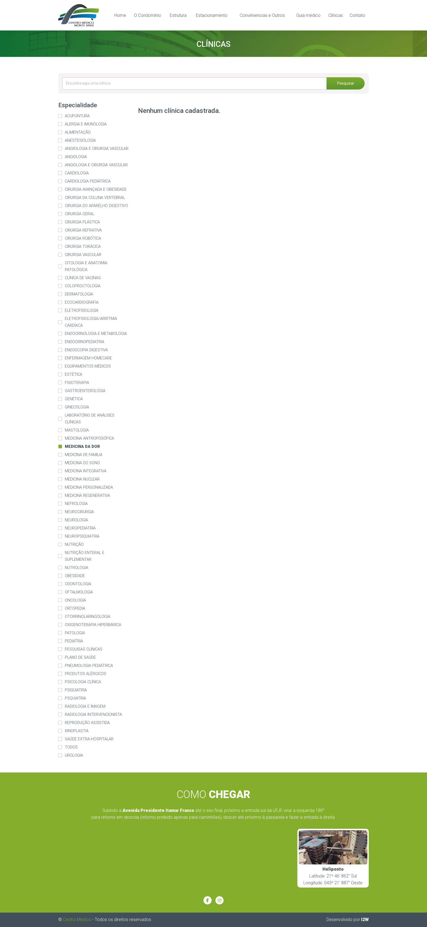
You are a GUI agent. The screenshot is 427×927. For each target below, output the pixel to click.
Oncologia (75, 600)
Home (120, 15)
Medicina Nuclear (82, 479)
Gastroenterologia (85, 391)
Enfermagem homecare (88, 358)
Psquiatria (75, 698)
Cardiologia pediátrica (88, 181)
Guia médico (308, 15)
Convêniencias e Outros (262, 15)
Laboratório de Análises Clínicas (89, 418)
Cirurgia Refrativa (83, 230)
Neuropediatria (80, 528)
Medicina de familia (83, 454)
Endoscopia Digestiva (86, 350)
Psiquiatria (76, 690)
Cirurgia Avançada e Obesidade (96, 189)
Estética (73, 374)
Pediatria (74, 641)
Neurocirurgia (79, 512)
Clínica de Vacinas (83, 278)
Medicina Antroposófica (89, 438)
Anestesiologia (80, 140)
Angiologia (76, 157)
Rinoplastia (77, 731)
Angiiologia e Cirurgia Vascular (97, 148)
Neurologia (76, 520)
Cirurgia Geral (79, 214)
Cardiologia (77, 173)
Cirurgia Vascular (83, 254)
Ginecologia (77, 407)
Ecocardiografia (82, 302)
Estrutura (178, 15)
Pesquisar (345, 83)
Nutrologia (76, 567)
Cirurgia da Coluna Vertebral (95, 197)
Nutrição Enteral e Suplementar (84, 556)
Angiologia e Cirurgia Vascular (96, 165)
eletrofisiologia (81, 310)
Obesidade (75, 576)
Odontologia (78, 584)
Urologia (74, 755)
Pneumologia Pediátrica (89, 665)
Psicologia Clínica (83, 682)
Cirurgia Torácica (83, 246)
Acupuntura (77, 116)
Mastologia (77, 430)
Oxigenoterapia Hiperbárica (93, 625)
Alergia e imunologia (86, 124)
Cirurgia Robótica (83, 238)
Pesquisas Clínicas (83, 649)
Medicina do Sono (82, 463)
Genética (74, 399)
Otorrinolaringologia (87, 616)
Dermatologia (79, 294)
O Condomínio (147, 15)
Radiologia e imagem (85, 706)
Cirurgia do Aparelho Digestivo (96, 206)
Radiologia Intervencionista (93, 714)
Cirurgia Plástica (82, 222)
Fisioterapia (77, 382)
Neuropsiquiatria (82, 536)
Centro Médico (77, 919)
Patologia (75, 633)
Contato (357, 15)
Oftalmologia (79, 592)
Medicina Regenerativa (87, 495)
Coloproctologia (82, 286)
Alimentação (78, 132)
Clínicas (335, 15)
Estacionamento (211, 15)
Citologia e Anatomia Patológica (86, 266)
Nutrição (74, 544)
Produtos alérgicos (85, 674)
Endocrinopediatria (84, 342)
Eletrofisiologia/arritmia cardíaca (91, 322)
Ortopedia (75, 608)
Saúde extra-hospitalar (89, 739)
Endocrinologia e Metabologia (96, 333)
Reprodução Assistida (87, 722)
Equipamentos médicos (88, 366)
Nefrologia (76, 503)
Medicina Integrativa (85, 471)
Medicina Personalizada (89, 487)
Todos (71, 747)
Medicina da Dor (82, 446)
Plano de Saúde (80, 657)
